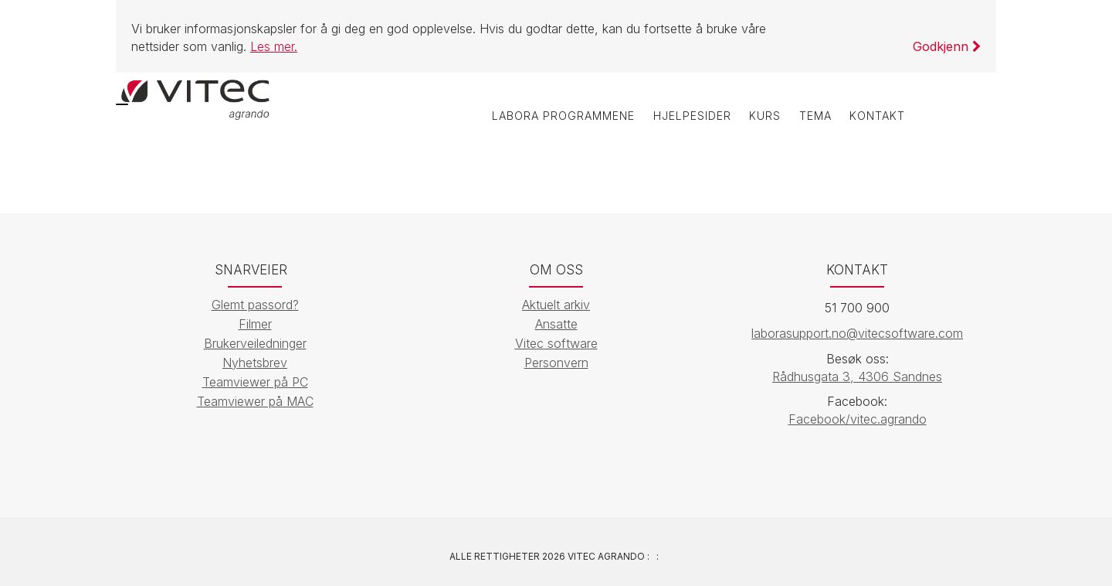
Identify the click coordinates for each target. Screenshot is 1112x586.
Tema (802, 121)
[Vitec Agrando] (197, 104)
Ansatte (556, 324)
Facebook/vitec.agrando (857, 420)
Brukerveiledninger (255, 343)
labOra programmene (525, 121)
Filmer (255, 324)
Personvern (556, 362)
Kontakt (874, 121)
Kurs (744, 121)
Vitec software (556, 343)
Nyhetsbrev (254, 362)
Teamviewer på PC (255, 382)
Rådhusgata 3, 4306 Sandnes (857, 376)
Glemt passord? (255, 304)
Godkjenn (947, 46)
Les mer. (273, 46)
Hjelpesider (663, 121)
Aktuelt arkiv (556, 304)
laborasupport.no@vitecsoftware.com (857, 333)
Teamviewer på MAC (255, 401)
